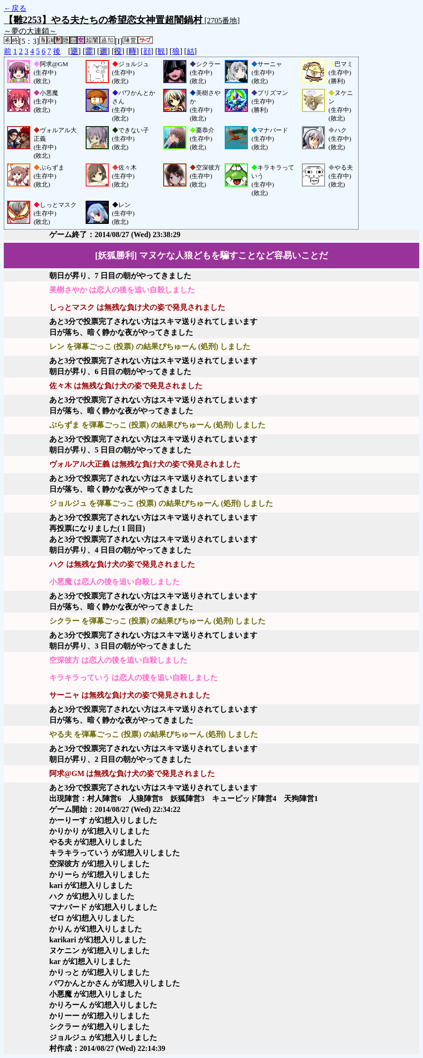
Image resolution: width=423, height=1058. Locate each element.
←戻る (15, 8)
